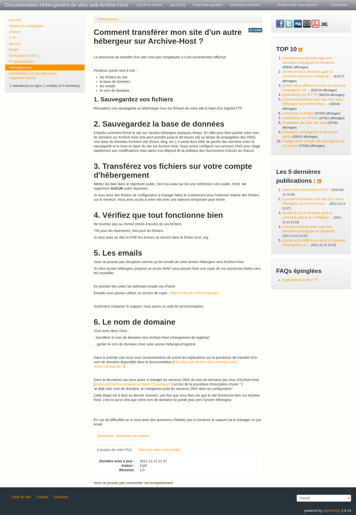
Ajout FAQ (177, 5)
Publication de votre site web (304, 123)
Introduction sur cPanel (300, 118)
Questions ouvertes (245, 5)
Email (13, 49)
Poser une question (208, 5)
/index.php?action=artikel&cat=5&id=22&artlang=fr (133, 384)
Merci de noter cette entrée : (160, 450)
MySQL (15, 44)
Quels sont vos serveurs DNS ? (306, 190)
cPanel (14, 32)
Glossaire (61, 497)
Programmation (21, 61)
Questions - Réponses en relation (123, 436)
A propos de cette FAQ (114, 450)
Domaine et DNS (25, 55)
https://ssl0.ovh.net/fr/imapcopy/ (194, 293)
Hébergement (20, 67)
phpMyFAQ (331, 511)
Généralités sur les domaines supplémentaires (33, 75)
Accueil (15, 20)
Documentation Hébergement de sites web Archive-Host (66, 5)
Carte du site (21, 497)
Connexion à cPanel (297, 113)
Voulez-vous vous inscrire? (298, 5)
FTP (12, 38)
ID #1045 (255, 30)
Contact (42, 497)
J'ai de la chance (149, 5)
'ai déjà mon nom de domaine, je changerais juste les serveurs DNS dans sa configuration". (164, 389)
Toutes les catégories (26, 26)
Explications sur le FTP (300, 95)
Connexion (339, 5)
